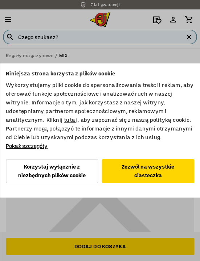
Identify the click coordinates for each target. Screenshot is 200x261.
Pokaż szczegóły (27, 145)
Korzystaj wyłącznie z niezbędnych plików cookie (52, 171)
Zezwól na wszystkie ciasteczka (148, 171)
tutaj (70, 119)
